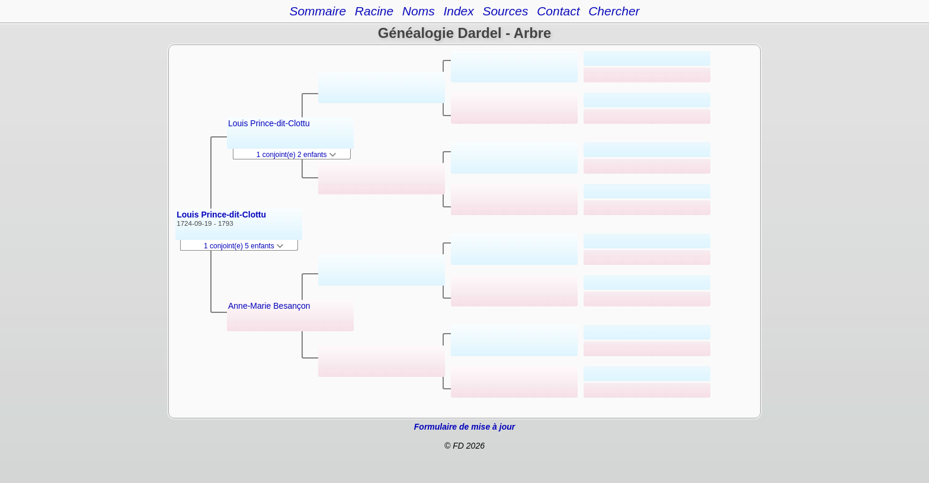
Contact (558, 11)
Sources (505, 11)
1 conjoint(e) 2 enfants (296, 155)
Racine (374, 11)
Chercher (613, 11)
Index (458, 11)
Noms (418, 11)
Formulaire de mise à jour (464, 426)
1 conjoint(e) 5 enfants (243, 246)
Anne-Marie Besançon (269, 306)
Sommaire (317, 11)
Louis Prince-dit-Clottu (221, 214)
